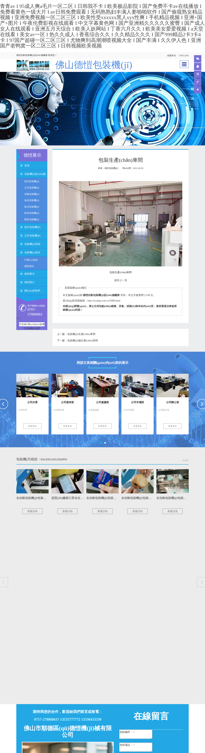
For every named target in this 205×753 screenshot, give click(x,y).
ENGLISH (184, 55)
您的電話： (127, 745)
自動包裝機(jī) (31, 194)
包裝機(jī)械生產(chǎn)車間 (82, 341)
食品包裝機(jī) (31, 201)
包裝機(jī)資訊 (32, 253)
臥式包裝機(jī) (31, 207)
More (185, 461)
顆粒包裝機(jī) (31, 220)
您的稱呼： (127, 732)
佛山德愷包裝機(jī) (96, 65)
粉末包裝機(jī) (31, 214)
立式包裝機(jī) (31, 188)
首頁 (27, 166)
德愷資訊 (29, 266)
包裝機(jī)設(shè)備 (34, 174)
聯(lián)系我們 (32, 291)
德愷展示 (29, 274)
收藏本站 (171, 55)
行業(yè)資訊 (31, 260)
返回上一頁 (120, 281)
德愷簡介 (29, 283)
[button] (101, 443)
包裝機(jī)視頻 (32, 244)
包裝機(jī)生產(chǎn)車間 (81, 334)
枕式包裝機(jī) (31, 182)
